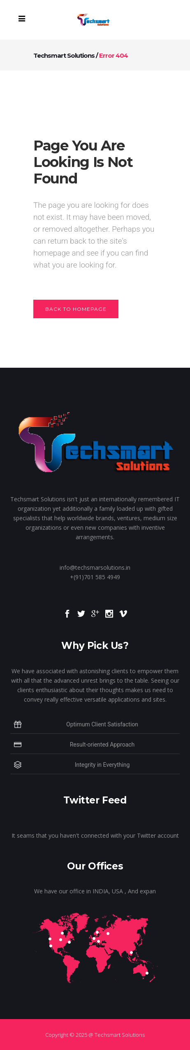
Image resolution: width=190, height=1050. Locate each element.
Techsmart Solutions (64, 55)
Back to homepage (76, 309)
